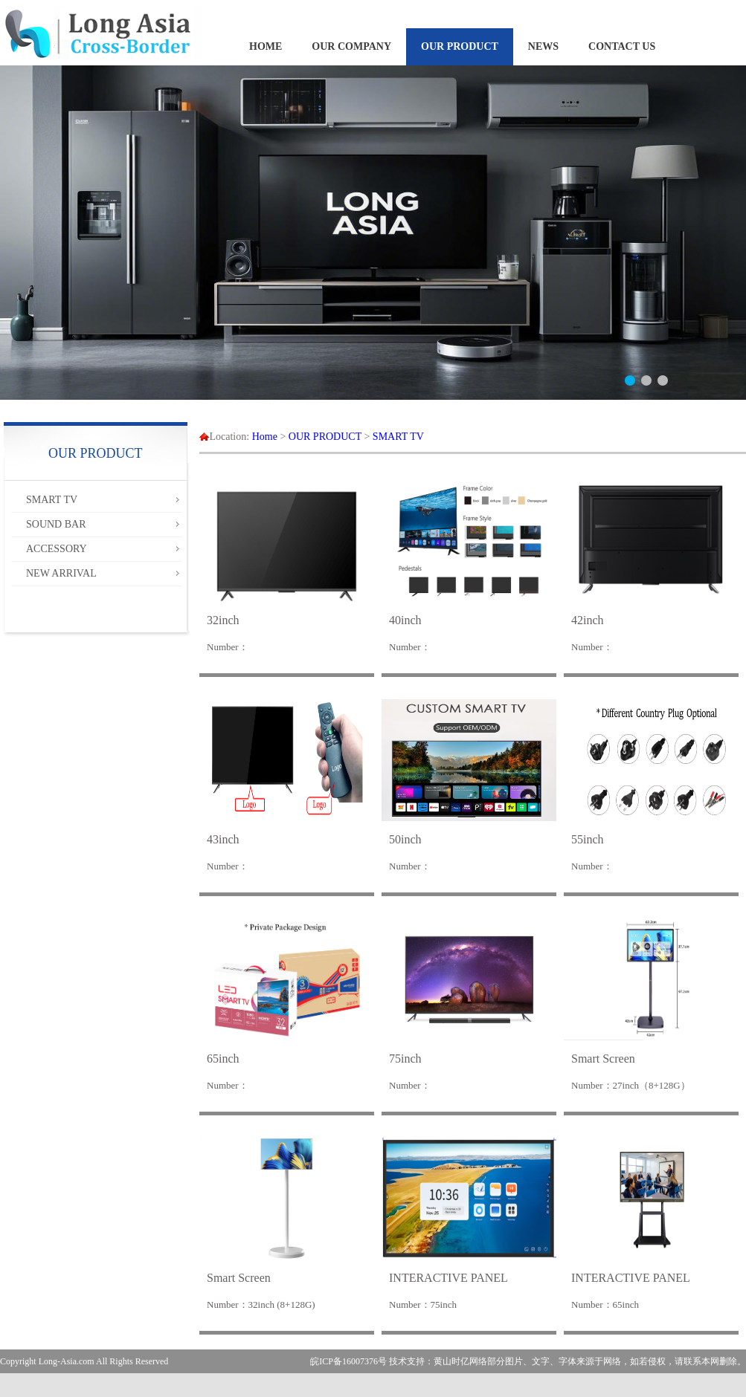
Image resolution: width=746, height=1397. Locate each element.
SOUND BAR (56, 524)
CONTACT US (621, 46)
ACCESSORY (56, 548)
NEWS (543, 46)
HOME (265, 46)
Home (264, 436)
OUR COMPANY (351, 46)
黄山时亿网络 (460, 1361)
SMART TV (51, 499)
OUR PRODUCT (459, 46)
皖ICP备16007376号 (348, 1361)
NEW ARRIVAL (61, 573)
